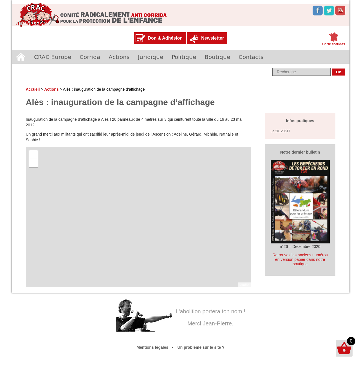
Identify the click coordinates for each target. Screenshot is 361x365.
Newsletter (212, 38)
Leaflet (244, 284)
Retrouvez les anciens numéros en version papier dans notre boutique (300, 259)
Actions (119, 57)
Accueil (21, 57)
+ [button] (33, 154)
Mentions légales (152, 347)
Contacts (251, 57)
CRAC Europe (52, 57)
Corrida (90, 57)
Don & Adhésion (165, 38)
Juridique (150, 57)
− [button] (33, 163)
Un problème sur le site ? (201, 347)
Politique (184, 57)
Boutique (217, 57)
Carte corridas (333, 44)
